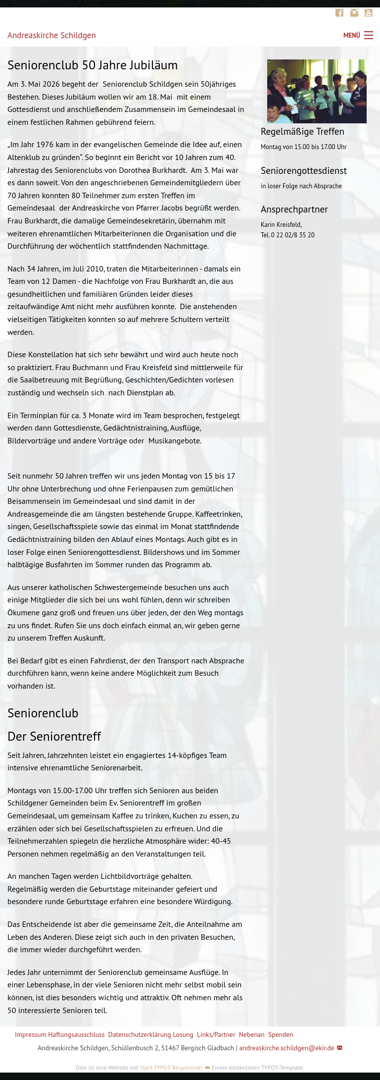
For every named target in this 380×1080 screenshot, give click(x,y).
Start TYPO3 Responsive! (171, 1067)
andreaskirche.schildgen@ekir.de (286, 1047)
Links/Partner (216, 1034)
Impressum (31, 1034)
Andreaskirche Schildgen (51, 35)
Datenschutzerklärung (139, 1034)
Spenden (280, 1034)
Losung (183, 1034)
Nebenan (252, 1034)
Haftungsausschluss (76, 1034)
